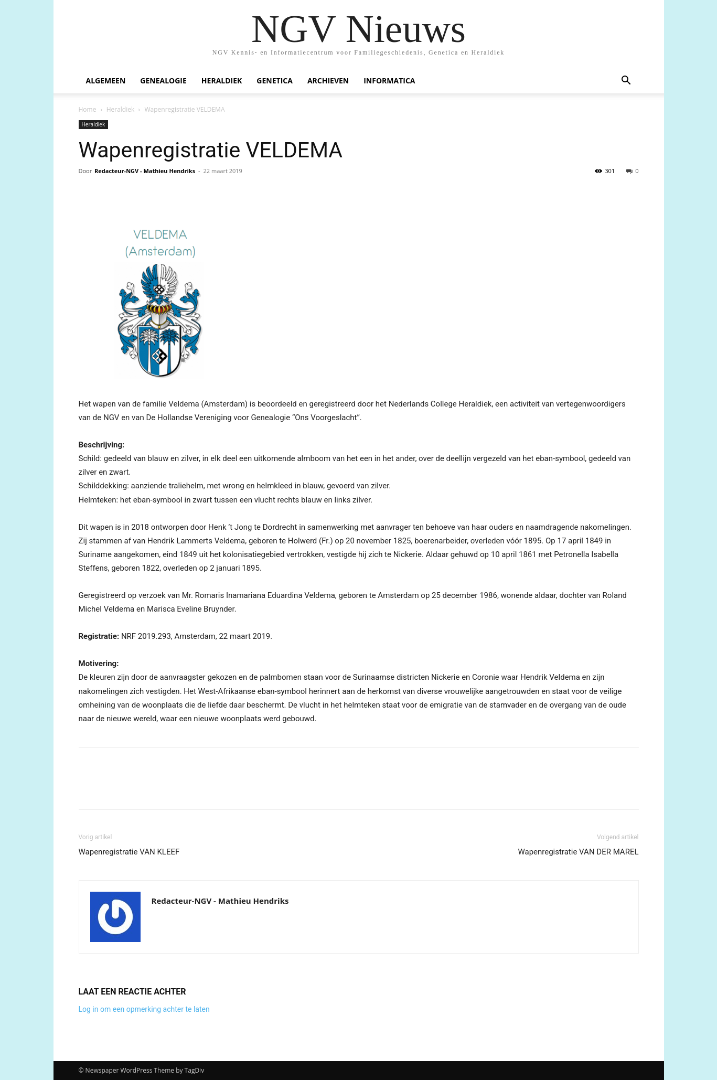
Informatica (389, 80)
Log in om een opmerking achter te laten (144, 1009)
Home (88, 109)
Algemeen (106, 80)
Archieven (328, 80)
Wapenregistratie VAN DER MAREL (578, 852)
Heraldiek (221, 80)
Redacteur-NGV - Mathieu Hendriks (144, 171)
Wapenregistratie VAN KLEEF (129, 852)
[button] (626, 82)
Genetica (274, 80)
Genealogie (163, 80)
